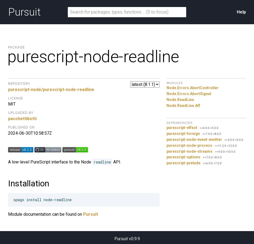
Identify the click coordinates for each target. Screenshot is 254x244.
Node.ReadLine (180, 99)
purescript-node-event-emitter (194, 139)
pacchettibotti (22, 118)
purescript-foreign (183, 133)
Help (241, 12)
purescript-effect (182, 128)
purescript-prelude (183, 163)
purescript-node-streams (190, 151)
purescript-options (183, 157)
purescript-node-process (189, 145)
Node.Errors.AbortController (192, 88)
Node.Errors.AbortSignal (189, 94)
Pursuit (24, 12)
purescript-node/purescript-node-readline (51, 89)
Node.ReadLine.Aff (183, 105)
